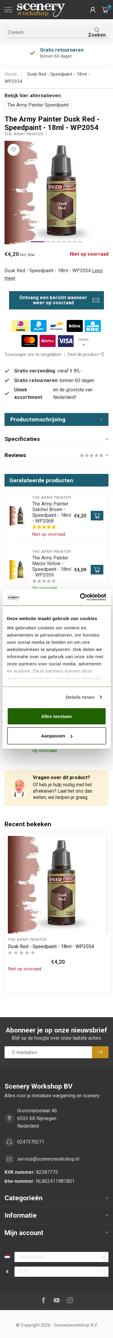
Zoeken (97, 32)
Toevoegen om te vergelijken (33, 354)
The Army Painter (24, 134)
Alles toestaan (56, 716)
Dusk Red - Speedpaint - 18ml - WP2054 (51, 946)
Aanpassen (56, 735)
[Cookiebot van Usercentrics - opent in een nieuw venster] (80, 597)
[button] (93, 10)
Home (11, 74)
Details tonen (80, 697)
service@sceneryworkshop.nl (48, 1159)
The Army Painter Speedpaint (38, 105)
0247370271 (30, 1142)
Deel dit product (85, 354)
